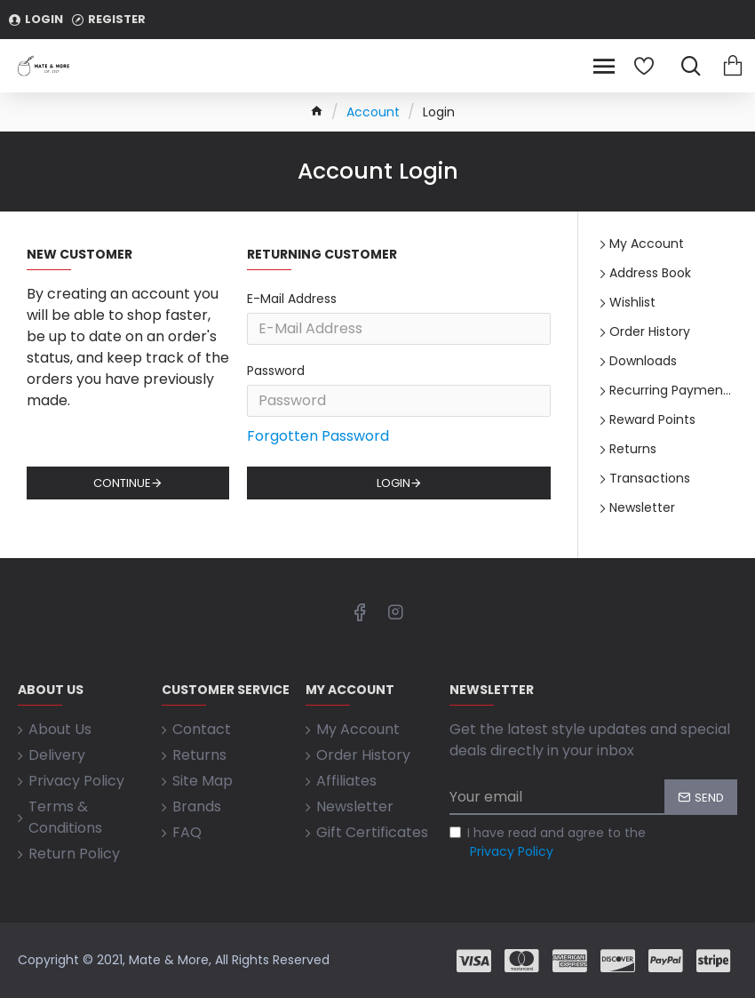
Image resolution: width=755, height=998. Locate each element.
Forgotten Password (318, 436)
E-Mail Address (292, 298)
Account (373, 112)
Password (276, 370)
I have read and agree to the (547, 842)
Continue (122, 483)
